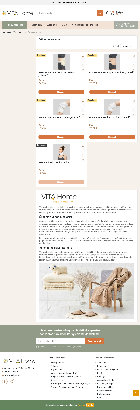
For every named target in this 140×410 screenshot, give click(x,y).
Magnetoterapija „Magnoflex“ (64, 373)
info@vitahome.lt (12, 375)
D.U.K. (99, 373)
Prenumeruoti (94, 341)
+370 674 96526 (128, 26)
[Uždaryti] (90, 405)
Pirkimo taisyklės (104, 391)
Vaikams (54, 366)
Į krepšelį (61, 92)
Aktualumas (129, 46)
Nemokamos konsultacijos (85, 25)
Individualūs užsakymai (107, 369)
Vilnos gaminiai (57, 362)
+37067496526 (11, 371)
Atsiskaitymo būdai (105, 380)
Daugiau (81, 405)
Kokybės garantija (105, 384)
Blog (99, 398)
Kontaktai (101, 366)
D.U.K (64, 25)
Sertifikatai (37, 25)
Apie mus (52, 25)
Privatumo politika (105, 387)
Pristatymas (102, 377)
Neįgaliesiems (57, 380)
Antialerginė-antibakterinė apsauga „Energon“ (71, 384)
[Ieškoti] (70, 13)
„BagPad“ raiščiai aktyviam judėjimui (66, 377)
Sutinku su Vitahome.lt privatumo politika (60, 347)
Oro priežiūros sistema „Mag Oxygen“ (67, 387)
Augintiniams (56, 369)
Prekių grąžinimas (105, 394)
